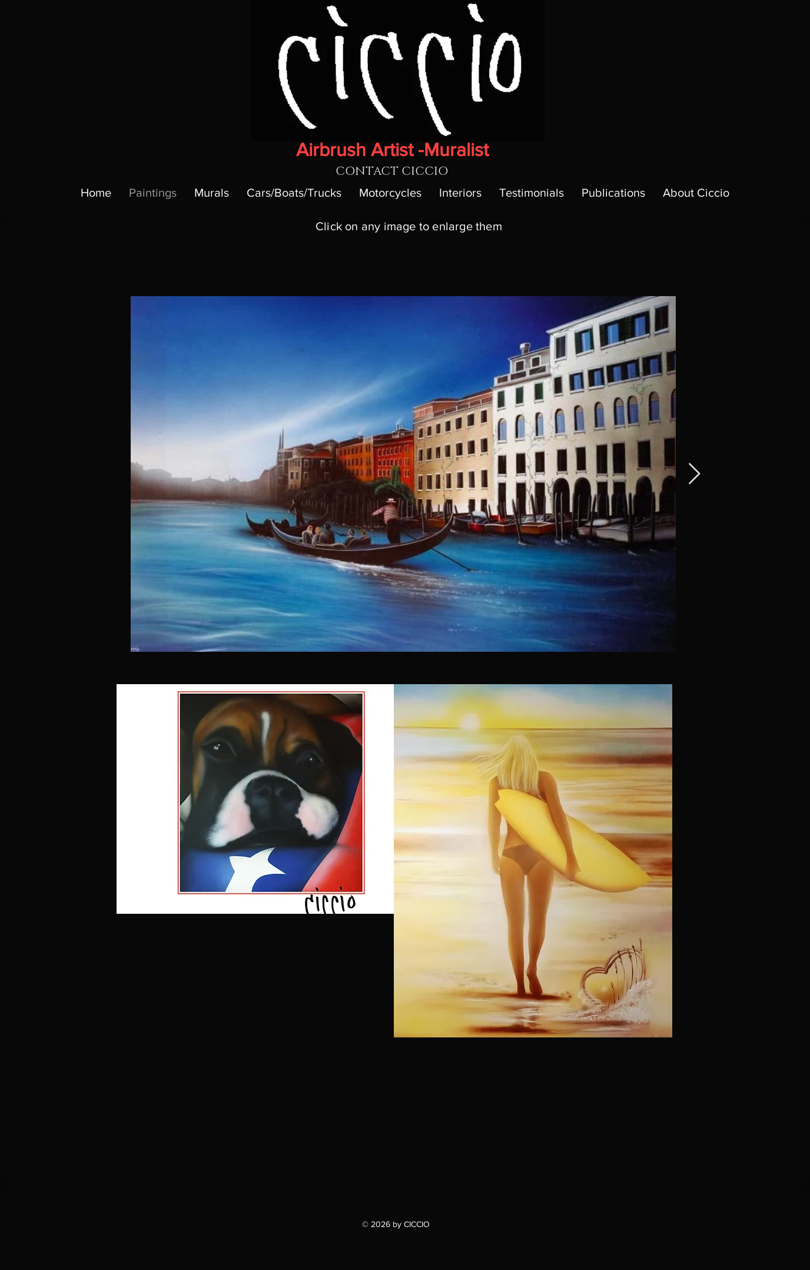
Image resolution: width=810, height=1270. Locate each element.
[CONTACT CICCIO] (392, 171)
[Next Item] (694, 474)
